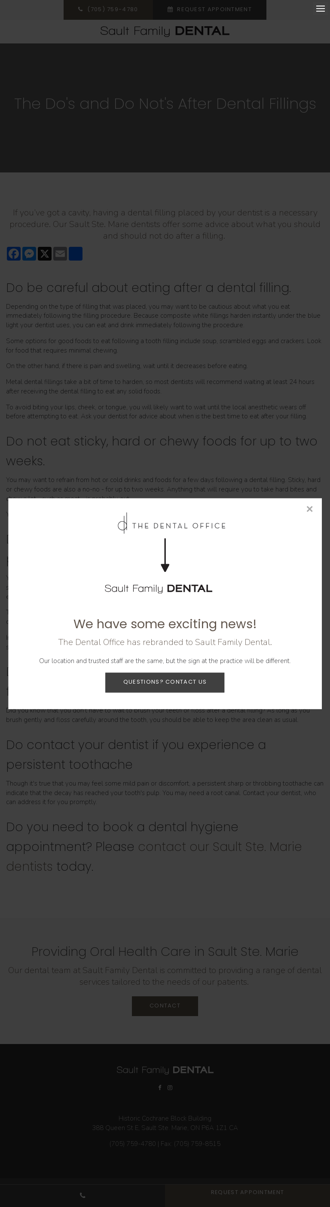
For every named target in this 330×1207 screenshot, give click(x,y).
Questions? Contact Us (165, 682)
